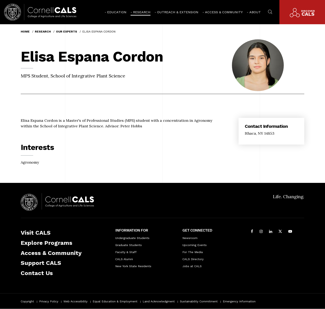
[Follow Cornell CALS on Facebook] (252, 232)
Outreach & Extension (177, 12)
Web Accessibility (75, 301)
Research (141, 12)
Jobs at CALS (192, 266)
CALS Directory (193, 259)
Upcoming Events (194, 245)
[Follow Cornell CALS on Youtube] (290, 232)
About (255, 12)
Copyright (27, 301)
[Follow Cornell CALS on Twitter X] (280, 232)
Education (116, 12)
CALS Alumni (124, 259)
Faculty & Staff (126, 252)
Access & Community (224, 12)
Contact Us (37, 273)
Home (25, 31)
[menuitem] (115, 12)
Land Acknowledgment (159, 301)
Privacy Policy (48, 301)
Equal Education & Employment (115, 301)
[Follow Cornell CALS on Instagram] (261, 232)
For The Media (192, 252)
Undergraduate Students (132, 238)
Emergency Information (239, 301)
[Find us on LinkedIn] (270, 232)
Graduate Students (128, 245)
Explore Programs (46, 242)
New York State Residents (133, 266)
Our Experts (66, 31)
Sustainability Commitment (199, 301)
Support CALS (41, 263)
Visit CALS (36, 232)
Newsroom (190, 238)
